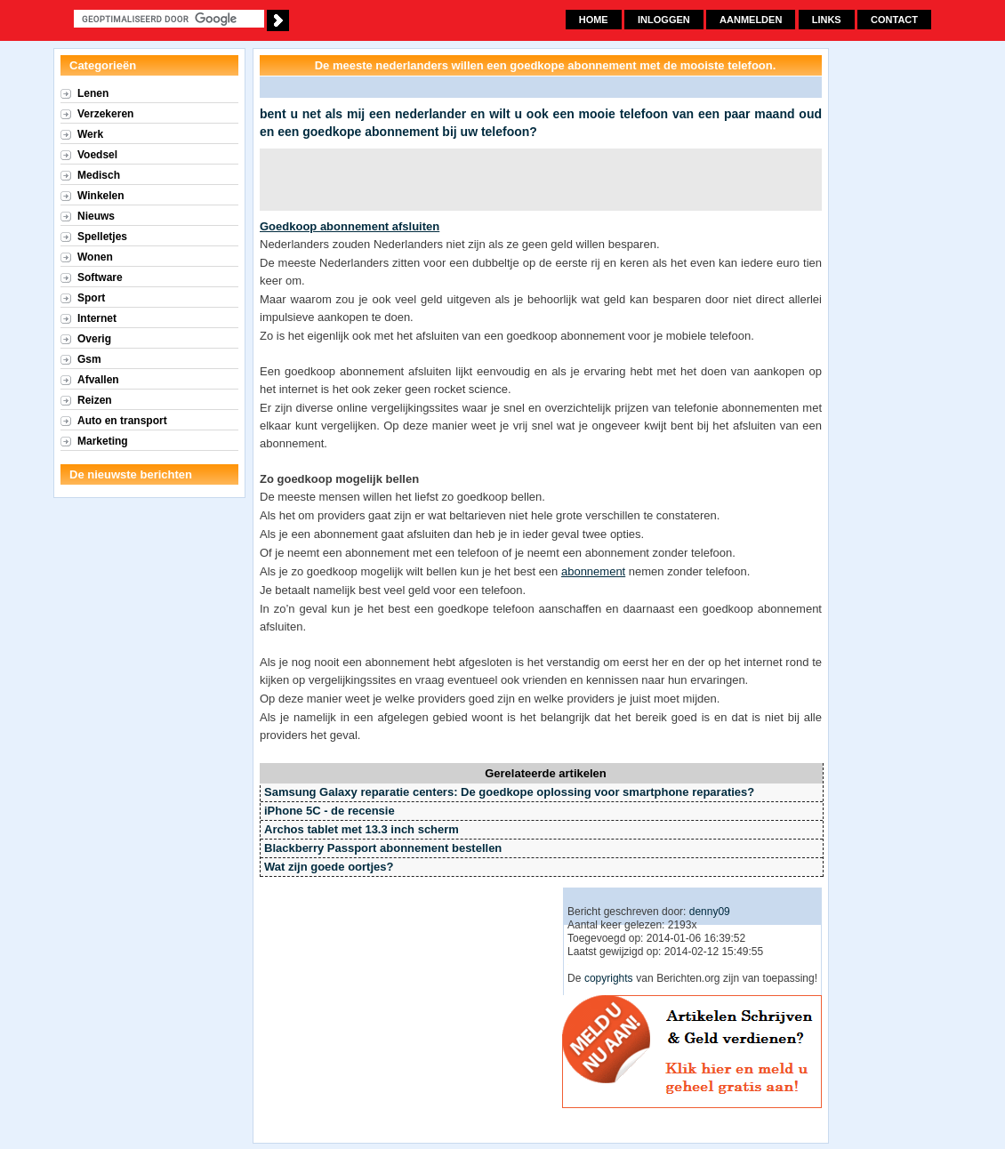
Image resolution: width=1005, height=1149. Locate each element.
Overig (94, 339)
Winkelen (101, 195)
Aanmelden (751, 19)
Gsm (89, 359)
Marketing (102, 441)
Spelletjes (102, 236)
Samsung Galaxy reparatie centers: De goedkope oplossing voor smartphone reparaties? (509, 792)
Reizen (94, 400)
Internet (97, 318)
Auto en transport (122, 420)
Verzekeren (105, 114)
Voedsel (97, 155)
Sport (91, 298)
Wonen (95, 257)
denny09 (709, 911)
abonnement (593, 571)
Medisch (98, 175)
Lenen (93, 93)
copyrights (608, 978)
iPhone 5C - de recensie (329, 810)
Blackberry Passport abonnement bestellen (383, 848)
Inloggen (664, 19)
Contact (894, 19)
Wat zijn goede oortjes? (328, 866)
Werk (90, 134)
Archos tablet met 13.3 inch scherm (361, 829)
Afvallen (98, 380)
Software (100, 277)
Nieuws (96, 216)
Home (593, 19)
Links (826, 19)
